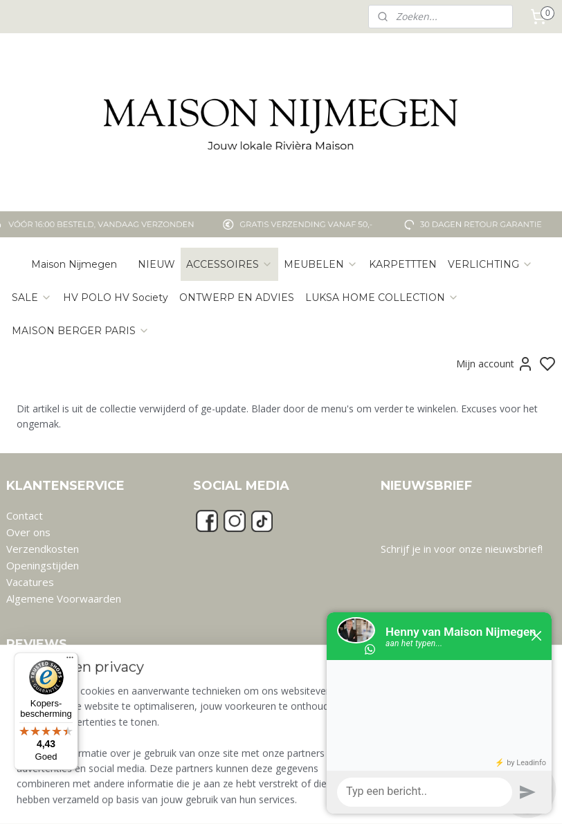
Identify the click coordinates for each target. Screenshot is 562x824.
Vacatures (30, 582)
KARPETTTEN (403, 264)
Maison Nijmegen (74, 264)
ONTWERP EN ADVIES (236, 297)
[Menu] (70, 660)
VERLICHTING (490, 264)
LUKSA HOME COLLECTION (382, 297)
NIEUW (156, 264)
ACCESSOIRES (229, 264)
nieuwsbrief (513, 549)
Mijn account (495, 364)
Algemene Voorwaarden (63, 598)
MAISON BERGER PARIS (80, 330)
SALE (32, 297)
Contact (24, 515)
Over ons (28, 532)
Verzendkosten (42, 549)
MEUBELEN (321, 264)
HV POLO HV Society (115, 297)
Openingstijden (42, 565)
